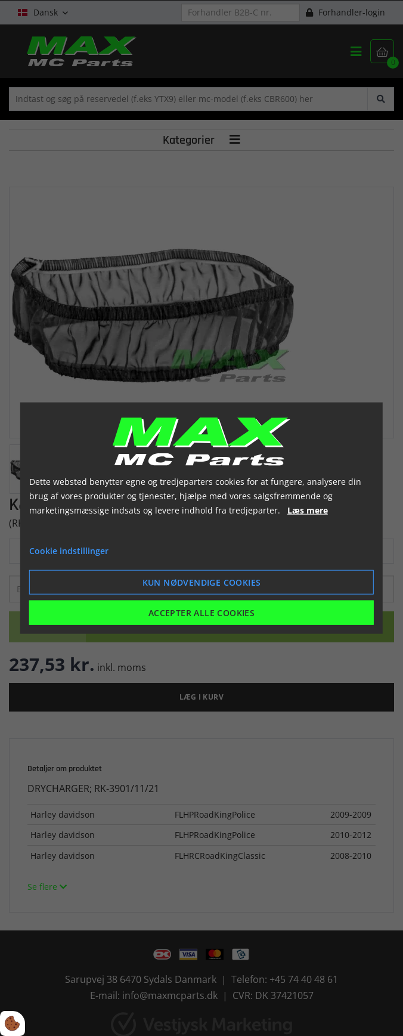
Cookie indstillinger (68, 550)
